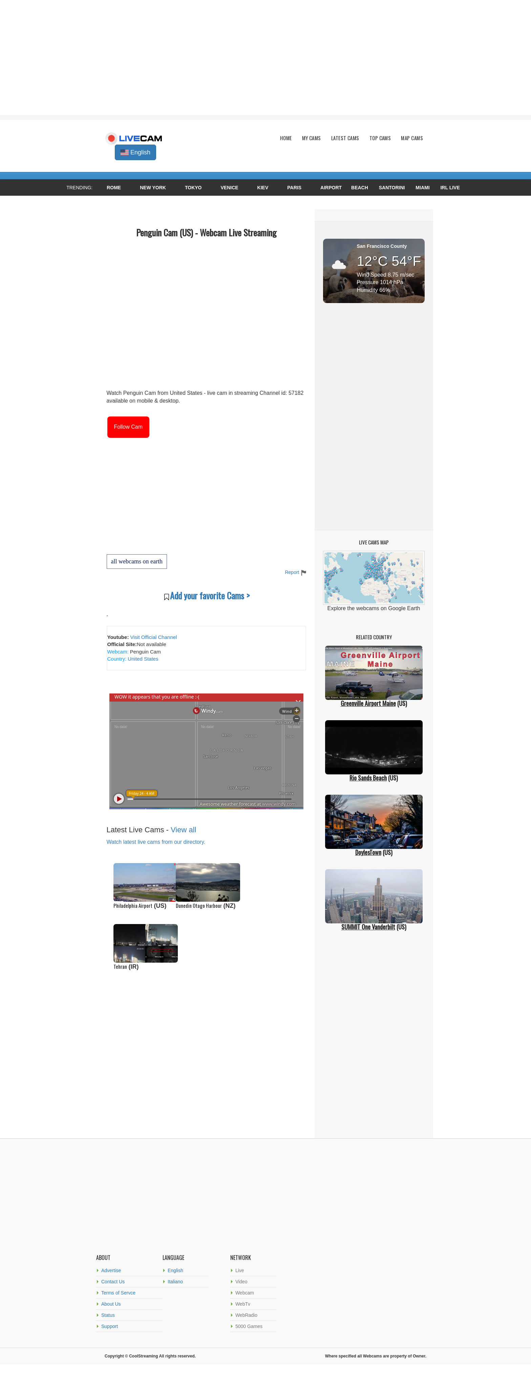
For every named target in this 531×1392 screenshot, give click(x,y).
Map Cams (412, 138)
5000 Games (248, 1326)
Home (286, 138)
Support (109, 1326)
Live (239, 1270)
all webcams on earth (137, 561)
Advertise (111, 1270)
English (175, 1270)
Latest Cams (345, 138)
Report (295, 572)
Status (108, 1315)
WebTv (242, 1304)
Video (241, 1281)
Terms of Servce (118, 1292)
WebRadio (246, 1315)
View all (183, 830)
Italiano (175, 1281)
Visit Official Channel (153, 637)
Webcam (244, 1292)
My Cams (311, 138)
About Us (111, 1304)
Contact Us (113, 1281)
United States (142, 659)
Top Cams (380, 138)
